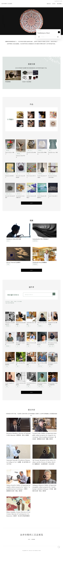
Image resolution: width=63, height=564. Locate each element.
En (55, 1)
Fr (57, 1)
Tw (61, 1)
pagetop (57, 555)
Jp (53, 1)
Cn (59, 1)
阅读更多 (31, 205)
